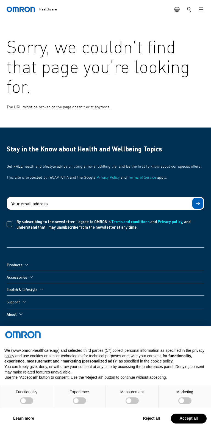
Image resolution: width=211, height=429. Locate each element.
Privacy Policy (108, 177)
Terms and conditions (130, 221)
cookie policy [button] (161, 373)
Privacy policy (170, 221)
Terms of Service (142, 177)
